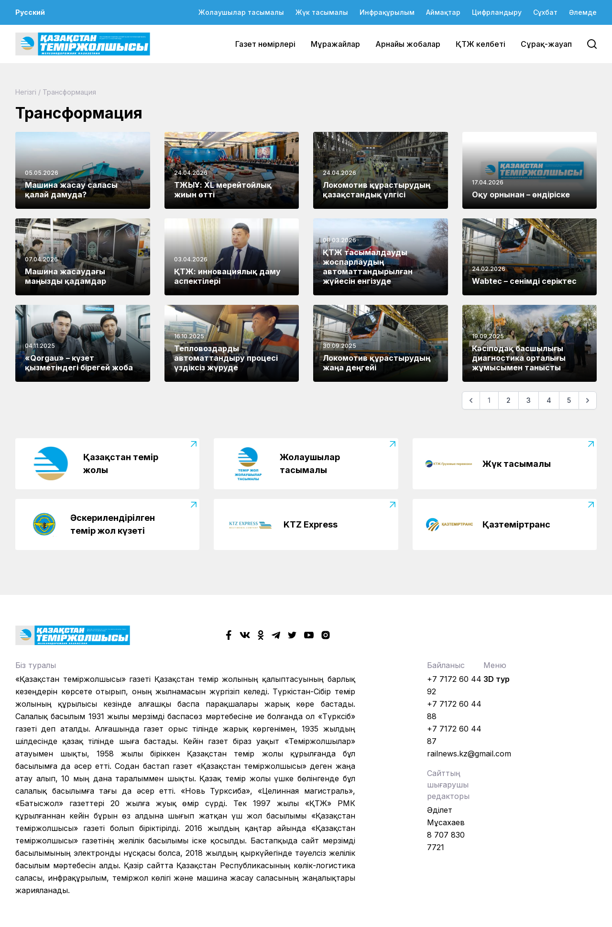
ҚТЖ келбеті (480, 44)
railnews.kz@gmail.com (469, 753)
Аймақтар (443, 12)
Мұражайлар (335, 44)
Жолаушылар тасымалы (241, 12)
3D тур (496, 679)
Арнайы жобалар (407, 44)
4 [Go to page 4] (548, 400)
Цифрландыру (497, 12)
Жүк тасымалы (321, 12)
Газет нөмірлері (265, 44)
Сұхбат (545, 12)
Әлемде (583, 12)
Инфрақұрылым (387, 12)
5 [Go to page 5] (569, 400)
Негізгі (25, 92)
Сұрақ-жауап (546, 44)
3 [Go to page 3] (528, 400)
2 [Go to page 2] (508, 400)
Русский (30, 12)
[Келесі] (588, 400)
